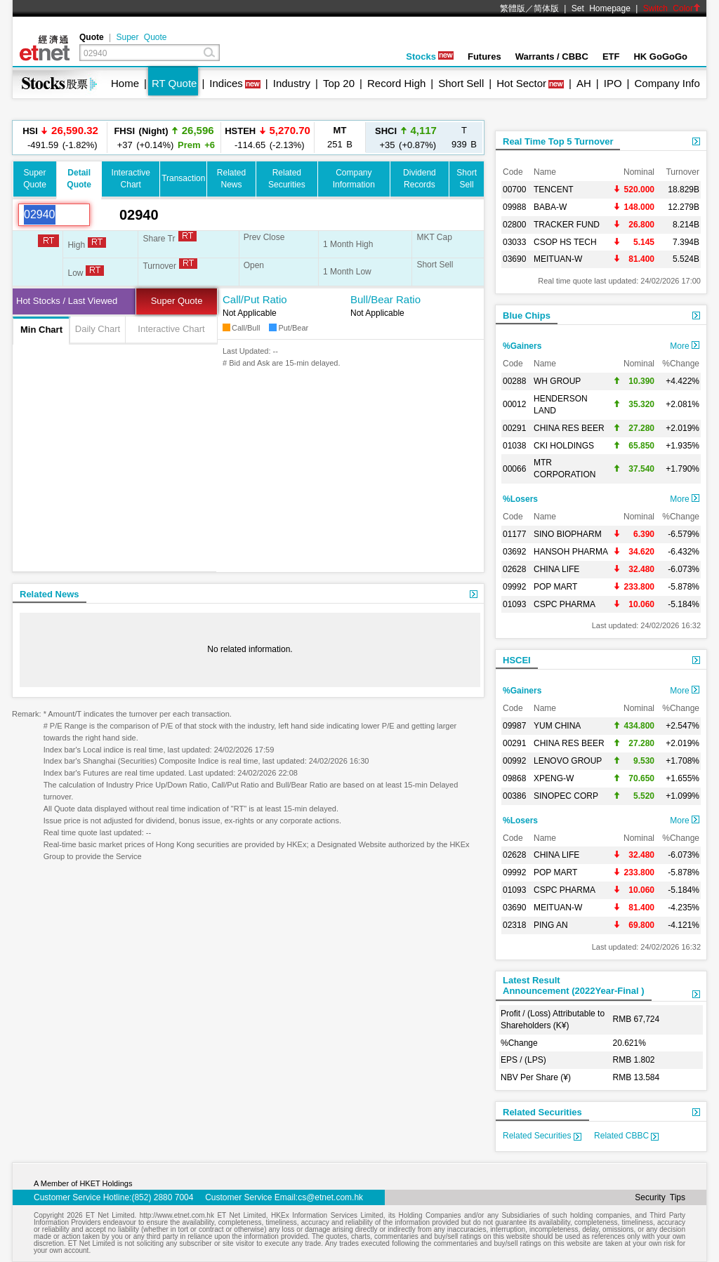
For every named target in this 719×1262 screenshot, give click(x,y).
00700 (514, 189)
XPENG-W (554, 778)
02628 (514, 569)
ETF (611, 56)
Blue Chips (526, 315)
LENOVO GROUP (568, 761)
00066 (514, 469)
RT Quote (174, 83)
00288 (514, 381)
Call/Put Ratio (255, 299)
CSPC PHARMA (564, 604)
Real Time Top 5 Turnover (558, 141)
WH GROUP (557, 381)
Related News (49, 594)
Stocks (430, 56)
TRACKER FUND (567, 225)
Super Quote (141, 37)
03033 (514, 242)
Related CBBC (626, 1136)
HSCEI (517, 660)
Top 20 (339, 83)
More (684, 346)
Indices (226, 83)
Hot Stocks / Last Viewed (66, 300)
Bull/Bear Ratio (385, 299)
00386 (514, 796)
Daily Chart (97, 329)
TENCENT (554, 189)
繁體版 (512, 8)
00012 (514, 404)
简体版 (546, 8)
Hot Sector (521, 83)
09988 (514, 207)
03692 (514, 552)
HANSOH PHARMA (571, 552)
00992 (514, 761)
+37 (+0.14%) (164, 137)
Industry (291, 83)
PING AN (551, 925)
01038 (514, 446)
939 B (464, 137)
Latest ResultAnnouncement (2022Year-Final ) (574, 985)
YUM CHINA (557, 726)
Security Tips (660, 1197)
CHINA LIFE (556, 569)
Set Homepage (601, 8)
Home (125, 83)
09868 (514, 778)
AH (583, 83)
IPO (613, 83)
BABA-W (550, 207)
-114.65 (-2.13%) (267, 137)
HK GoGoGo (660, 56)
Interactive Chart (171, 329)
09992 (514, 587)
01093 (514, 604)
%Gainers (522, 346)
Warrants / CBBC (551, 56)
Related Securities (542, 1112)
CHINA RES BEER (569, 428)
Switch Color (672, 8)
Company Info (666, 83)
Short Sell (461, 83)
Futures (484, 56)
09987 (514, 726)
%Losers (520, 499)
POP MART (555, 587)
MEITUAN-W (558, 259)
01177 (514, 534)
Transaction (183, 178)
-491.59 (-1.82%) (60, 137)
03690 (514, 259)
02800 (514, 225)
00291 (514, 428)
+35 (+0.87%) (406, 137)
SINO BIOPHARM (568, 534)
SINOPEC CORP (566, 796)
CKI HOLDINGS (564, 446)
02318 (514, 925)
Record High (396, 83)
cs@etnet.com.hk (330, 1197)
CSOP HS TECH (565, 242)
